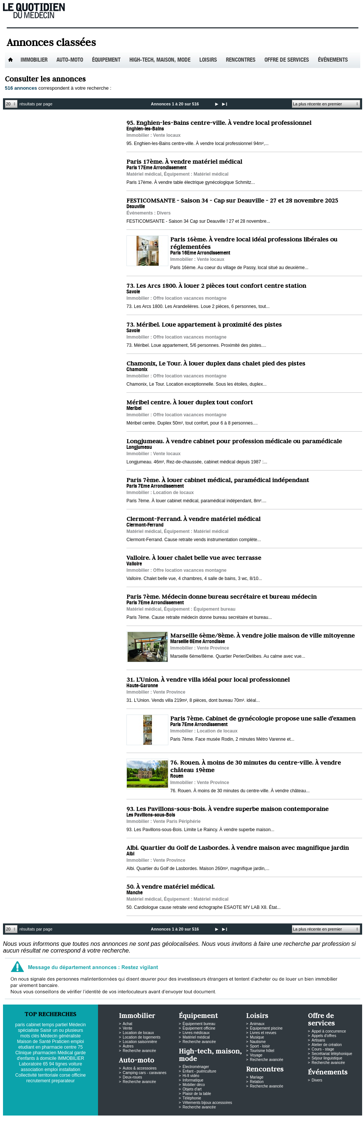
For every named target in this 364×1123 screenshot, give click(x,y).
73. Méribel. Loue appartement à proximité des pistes (204, 324)
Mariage (256, 1077)
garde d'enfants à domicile (51, 1055)
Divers (317, 1080)
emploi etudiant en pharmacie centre (51, 1044)
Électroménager (196, 1067)
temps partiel (55, 1024)
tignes (61, 1064)
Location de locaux (138, 1033)
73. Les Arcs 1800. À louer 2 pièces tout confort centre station (216, 285)
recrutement (38, 1080)
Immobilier (34, 60)
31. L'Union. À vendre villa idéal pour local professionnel (208, 679)
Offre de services (286, 60)
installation (69, 1069)
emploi (51, 1069)
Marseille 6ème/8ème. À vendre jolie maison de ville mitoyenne (262, 635)
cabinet (33, 1024)
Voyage (256, 1055)
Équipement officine (199, 1028)
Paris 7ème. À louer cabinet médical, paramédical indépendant (217, 480)
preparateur (63, 1080)
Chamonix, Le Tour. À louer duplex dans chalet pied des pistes (215, 363)
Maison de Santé (34, 1041)
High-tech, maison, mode (159, 60)
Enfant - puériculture (199, 1071)
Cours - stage (323, 1049)
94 (51, 1064)
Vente (127, 1028)
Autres (128, 1046)
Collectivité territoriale (36, 1075)
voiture (75, 1064)
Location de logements (141, 1037)
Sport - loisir (260, 1046)
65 (45, 1064)
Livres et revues (263, 1033)
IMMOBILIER (71, 1058)
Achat (127, 1024)
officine (78, 1075)
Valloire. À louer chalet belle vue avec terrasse (193, 557)
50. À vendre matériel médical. (170, 886)
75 (80, 1047)
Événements (333, 60)
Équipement (106, 60)
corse (64, 1075)
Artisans (318, 1040)
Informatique (193, 1080)
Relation (257, 1082)
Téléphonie (192, 1098)
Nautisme (258, 1042)
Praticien (61, 1041)
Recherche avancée (139, 1051)
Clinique (23, 1052)
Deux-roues (132, 1077)
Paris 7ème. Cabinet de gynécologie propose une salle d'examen (262, 718)
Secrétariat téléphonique (332, 1054)
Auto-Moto (69, 60)
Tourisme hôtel (262, 1051)
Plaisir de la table (197, 1094)
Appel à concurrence (329, 1031)
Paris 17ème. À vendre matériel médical (184, 161)
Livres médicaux (196, 1033)
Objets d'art (192, 1089)
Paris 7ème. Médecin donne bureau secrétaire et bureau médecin (221, 596)
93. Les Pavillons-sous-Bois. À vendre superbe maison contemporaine (227, 808)
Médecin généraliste (60, 1036)
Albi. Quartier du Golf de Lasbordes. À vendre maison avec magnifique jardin (237, 847)
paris (20, 1024)
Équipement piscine (266, 1028)
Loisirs (208, 60)
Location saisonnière (140, 1042)
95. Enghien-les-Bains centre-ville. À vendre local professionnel (218, 122)
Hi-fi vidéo (191, 1076)
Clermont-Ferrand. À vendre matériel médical (193, 518)
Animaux (257, 1024)
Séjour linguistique (327, 1058)
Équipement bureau (199, 1024)
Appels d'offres (324, 1036)
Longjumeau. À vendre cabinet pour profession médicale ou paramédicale (234, 441)
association (32, 1069)
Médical (65, 1052)
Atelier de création (327, 1045)
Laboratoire (30, 1064)
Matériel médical (196, 1037)
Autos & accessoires (140, 1068)
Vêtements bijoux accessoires (207, 1103)
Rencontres (241, 60)
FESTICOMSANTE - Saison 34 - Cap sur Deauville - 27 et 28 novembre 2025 (232, 200)
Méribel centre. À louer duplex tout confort (189, 402)
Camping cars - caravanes (144, 1073)
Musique (257, 1037)
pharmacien (44, 1052)
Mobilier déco (194, 1085)
